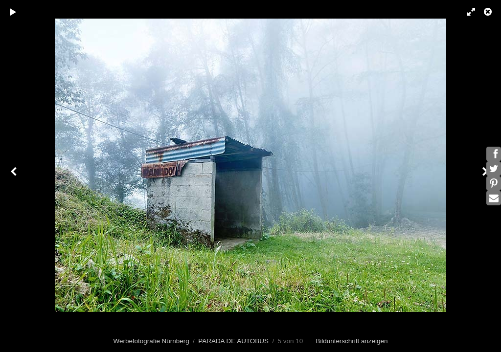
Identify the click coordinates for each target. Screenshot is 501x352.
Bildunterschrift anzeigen (351, 341)
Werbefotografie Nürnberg (151, 341)
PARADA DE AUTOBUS (233, 341)
